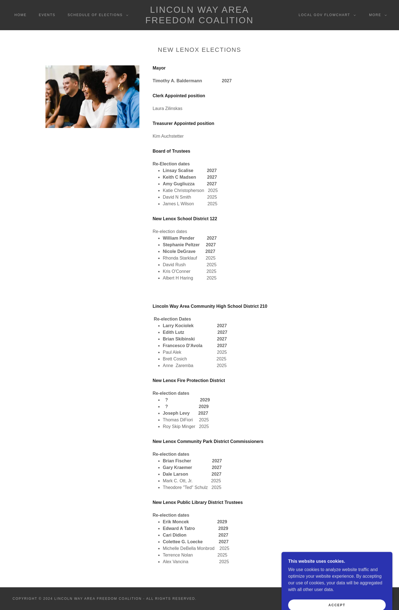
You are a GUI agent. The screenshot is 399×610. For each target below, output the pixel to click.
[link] (199, 21)
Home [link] (20, 15)
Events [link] (47, 15)
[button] (96, 15)
